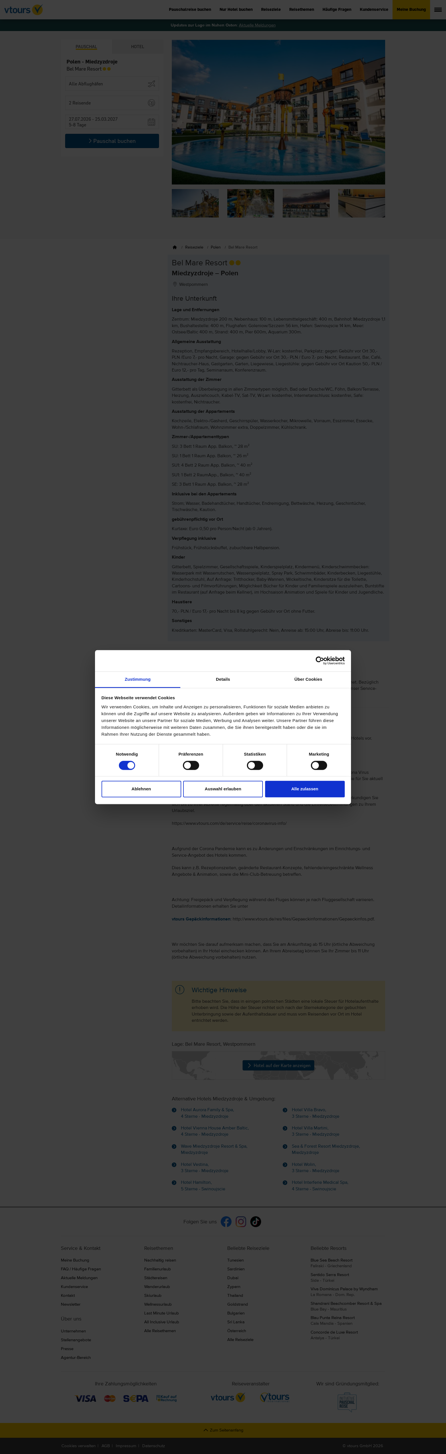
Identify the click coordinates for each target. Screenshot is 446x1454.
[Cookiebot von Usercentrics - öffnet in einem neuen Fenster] (320, 660)
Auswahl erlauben (223, 789)
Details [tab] (223, 679)
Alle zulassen (304, 789)
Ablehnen (141, 789)
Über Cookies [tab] (308, 679)
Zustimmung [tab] (138, 679)
